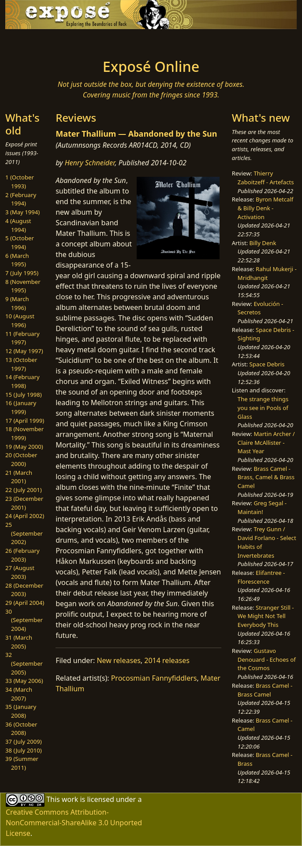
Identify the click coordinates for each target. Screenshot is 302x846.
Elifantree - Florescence (261, 577)
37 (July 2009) (23, 741)
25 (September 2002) (24, 533)
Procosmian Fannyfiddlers (154, 678)
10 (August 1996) (19, 320)
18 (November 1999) (24, 433)
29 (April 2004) (24, 603)
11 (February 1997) (22, 338)
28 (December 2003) (24, 589)
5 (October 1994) (19, 242)
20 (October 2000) (21, 459)
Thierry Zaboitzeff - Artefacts (266, 177)
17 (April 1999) (24, 421)
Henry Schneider (90, 163)
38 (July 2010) (23, 750)
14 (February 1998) (22, 381)
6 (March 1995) (17, 260)
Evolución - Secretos (260, 308)
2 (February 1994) (20, 199)
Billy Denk (263, 243)
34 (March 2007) (18, 694)
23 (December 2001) (24, 503)
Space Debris (267, 364)
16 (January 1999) (20, 407)
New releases (118, 660)
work (70, 799)
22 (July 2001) (23, 490)
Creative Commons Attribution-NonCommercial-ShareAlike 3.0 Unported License (74, 822)
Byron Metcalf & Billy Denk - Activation (266, 207)
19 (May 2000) (24, 447)
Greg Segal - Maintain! (262, 507)
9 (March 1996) (17, 303)
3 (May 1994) (22, 212)
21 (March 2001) (18, 477)
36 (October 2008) (21, 728)
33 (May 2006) (24, 681)
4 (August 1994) (18, 225)
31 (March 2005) (18, 642)
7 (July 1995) (21, 273)
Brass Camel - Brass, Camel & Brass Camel (266, 477)
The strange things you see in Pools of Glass (263, 407)
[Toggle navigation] (55, 41)
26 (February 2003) (22, 555)
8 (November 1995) (23, 286)
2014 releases (167, 660)
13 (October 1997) (21, 364)
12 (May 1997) (24, 351)
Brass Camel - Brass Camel (265, 690)
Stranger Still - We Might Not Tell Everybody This (266, 616)
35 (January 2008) (20, 711)
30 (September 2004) (24, 620)
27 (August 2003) (19, 572)
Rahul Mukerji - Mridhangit (267, 273)
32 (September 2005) (24, 663)
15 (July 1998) (23, 395)
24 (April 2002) (24, 516)
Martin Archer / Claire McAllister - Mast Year (266, 442)
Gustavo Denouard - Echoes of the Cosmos (267, 659)
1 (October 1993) (19, 181)
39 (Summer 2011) (21, 763)
